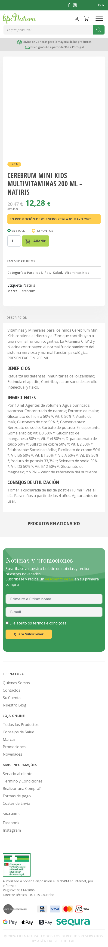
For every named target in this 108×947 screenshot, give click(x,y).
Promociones (14, 746)
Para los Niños (38, 272)
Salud (57, 272)
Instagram (12, 830)
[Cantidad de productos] (14, 241)
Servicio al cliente (17, 773)
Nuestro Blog (14, 705)
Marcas (9, 739)
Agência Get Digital (56, 941)
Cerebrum (27, 291)
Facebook (11, 822)
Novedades (12, 754)
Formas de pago (17, 795)
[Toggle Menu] (99, 18)
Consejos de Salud (18, 732)
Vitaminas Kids (77, 272)
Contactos (11, 690)
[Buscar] (99, 30)
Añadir (35, 241)
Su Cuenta (12, 697)
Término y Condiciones (23, 781)
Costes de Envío (16, 803)
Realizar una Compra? (22, 788)
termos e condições (49, 623)
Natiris (29, 285)
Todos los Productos (21, 724)
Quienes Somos (16, 682)
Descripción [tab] (17, 317)
